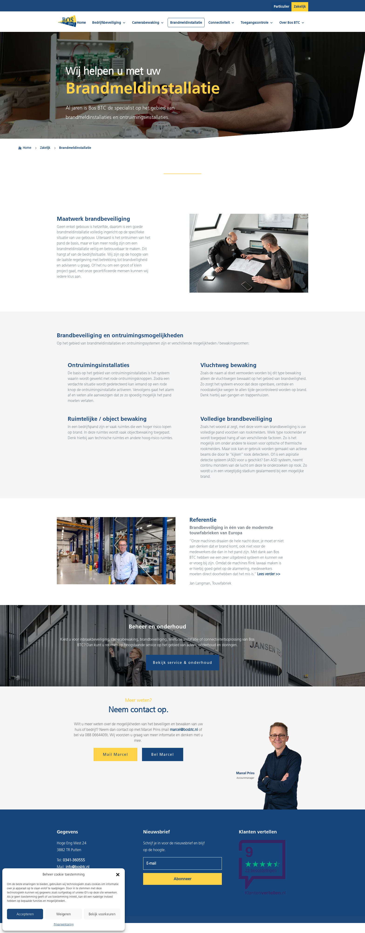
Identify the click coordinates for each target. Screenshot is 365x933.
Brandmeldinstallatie (186, 23)
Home (81, 23)
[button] (117, 874)
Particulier (281, 7)
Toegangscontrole (257, 23)
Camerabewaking (148, 23)
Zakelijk (300, 7)
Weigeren (63, 914)
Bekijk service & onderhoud (182, 662)
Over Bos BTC (291, 23)
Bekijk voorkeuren (102, 914)
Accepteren (25, 914)
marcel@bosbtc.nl (184, 729)
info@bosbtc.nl (77, 867)
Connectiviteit (221, 23)
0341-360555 (74, 860)
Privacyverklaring (64, 924)
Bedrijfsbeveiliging (109, 23)
